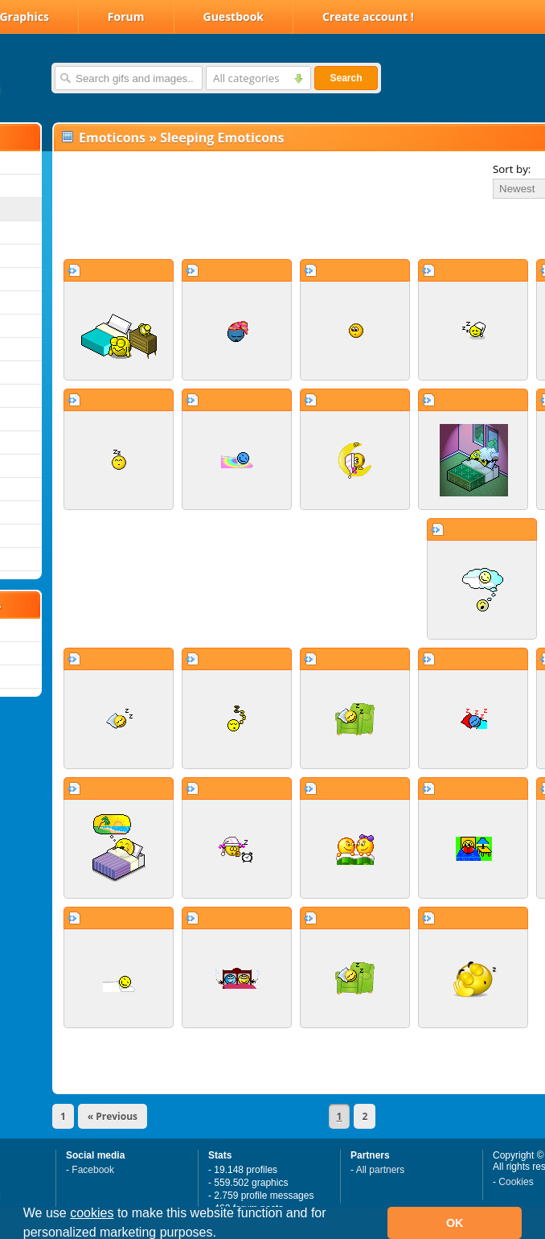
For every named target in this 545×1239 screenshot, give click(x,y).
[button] (221, 1234)
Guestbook (233, 16)
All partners (380, 1169)
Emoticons (112, 137)
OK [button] (455, 1222)
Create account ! (368, 16)
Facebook (93, 1169)
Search (346, 78)
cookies (91, 1213)
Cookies (515, 1182)
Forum (126, 16)
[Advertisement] (243, 228)
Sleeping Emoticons (222, 137)
